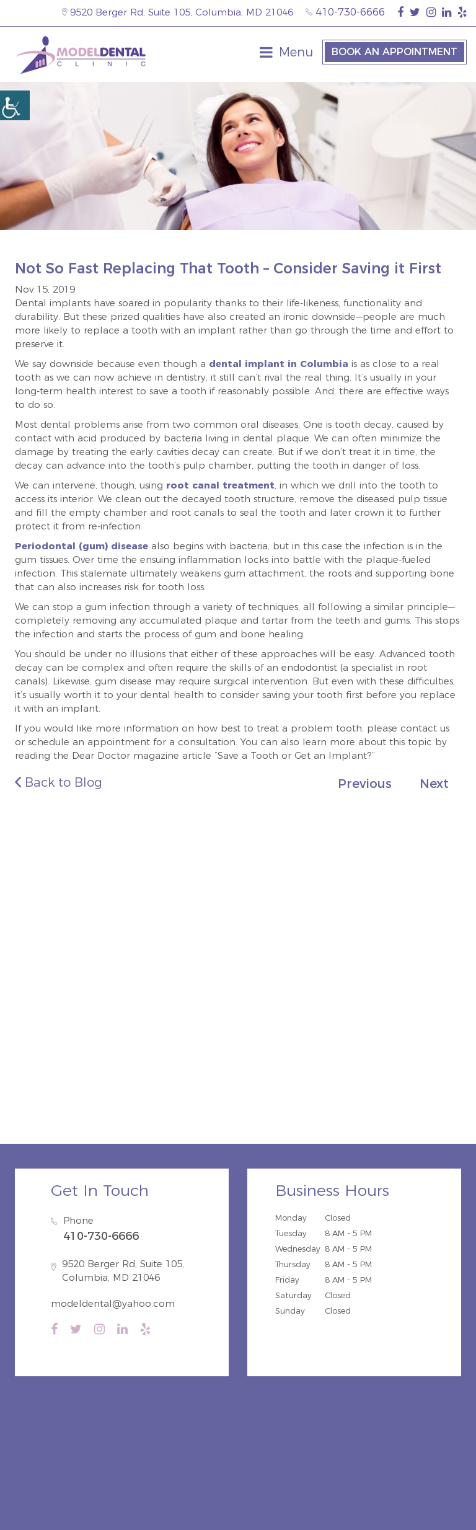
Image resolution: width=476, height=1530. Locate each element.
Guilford (61, 962)
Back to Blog (58, 782)
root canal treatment (220, 485)
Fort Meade (241, 978)
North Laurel (122, 962)
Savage (181, 962)
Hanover (325, 962)
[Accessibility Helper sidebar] (15, 105)
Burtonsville (410, 978)
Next (434, 783)
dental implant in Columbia (278, 363)
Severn (185, 978)
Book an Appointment (394, 52)
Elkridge (230, 962)
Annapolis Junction (325, 978)
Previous (365, 783)
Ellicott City (67, 978)
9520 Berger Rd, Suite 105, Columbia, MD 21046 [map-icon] (177, 12)
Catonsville (132, 978)
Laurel (372, 962)
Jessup (277, 962)
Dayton (416, 962)
